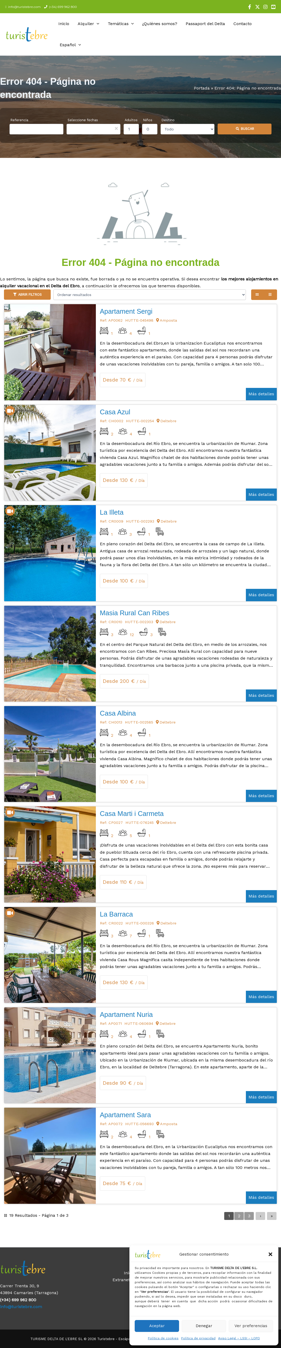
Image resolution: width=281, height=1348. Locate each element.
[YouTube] (273, 6)
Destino (168, 120)
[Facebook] (249, 6)
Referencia (19, 120)
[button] (270, 1254)
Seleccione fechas (83, 120)
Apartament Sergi (126, 311)
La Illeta (112, 512)
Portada (202, 88)
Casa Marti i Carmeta (132, 813)
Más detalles (261, 393)
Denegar (204, 1325)
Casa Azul (115, 412)
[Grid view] (257, 294)
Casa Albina (118, 713)
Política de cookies (163, 1338)
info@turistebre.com (23, 7)
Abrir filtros (30, 295)
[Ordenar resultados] (149, 294)
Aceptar (157, 1325)
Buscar (247, 129)
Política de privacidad (198, 1338)
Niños (147, 120)
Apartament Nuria (126, 1014)
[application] (96, 23)
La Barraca (116, 914)
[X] (257, 6)
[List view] (270, 294)
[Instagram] (265, 6)
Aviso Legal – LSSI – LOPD (239, 1338)
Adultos (131, 120)
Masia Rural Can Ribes (134, 613)
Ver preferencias (251, 1325)
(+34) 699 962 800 (62, 7)
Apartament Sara (125, 1115)
